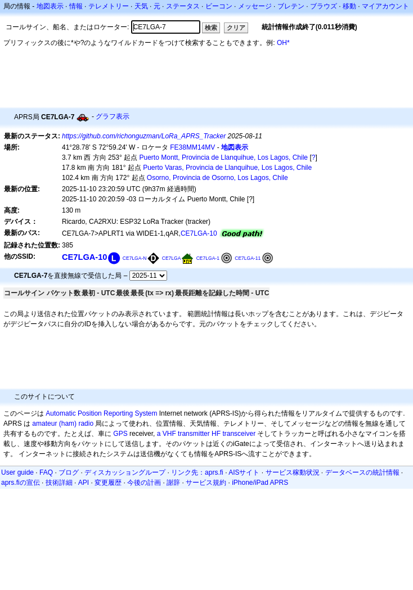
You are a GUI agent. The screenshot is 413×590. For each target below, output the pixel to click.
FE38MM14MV (192, 147)
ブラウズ (323, 6)
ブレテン (290, 6)
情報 (76, 6)
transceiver (238, 434)
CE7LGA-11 (248, 258)
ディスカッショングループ (124, 472)
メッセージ (255, 6)
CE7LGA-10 (199, 233)
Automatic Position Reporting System (101, 413)
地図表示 (50, 6)
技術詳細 (59, 483)
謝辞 (173, 483)
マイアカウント (385, 6)
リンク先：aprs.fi (197, 472)
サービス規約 (206, 483)
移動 (349, 6)
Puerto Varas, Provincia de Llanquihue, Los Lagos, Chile (227, 168)
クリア (236, 27)
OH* (283, 43)
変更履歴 (108, 483)
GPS (120, 434)
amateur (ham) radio (62, 423)
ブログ (69, 472)
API (83, 483)
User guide (17, 472)
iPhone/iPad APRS (260, 483)
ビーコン (218, 6)
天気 (141, 6)
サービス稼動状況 (293, 472)
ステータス (183, 6)
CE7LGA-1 (207, 258)
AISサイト (243, 472)
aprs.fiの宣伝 (20, 483)
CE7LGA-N (135, 258)
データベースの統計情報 (362, 472)
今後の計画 (144, 483)
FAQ (46, 472)
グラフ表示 (112, 116)
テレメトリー (108, 6)
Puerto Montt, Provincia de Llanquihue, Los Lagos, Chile (224, 157)
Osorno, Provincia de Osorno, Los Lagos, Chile (217, 178)
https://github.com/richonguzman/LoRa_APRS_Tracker (144, 136)
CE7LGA (171, 258)
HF (216, 434)
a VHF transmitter (183, 434)
